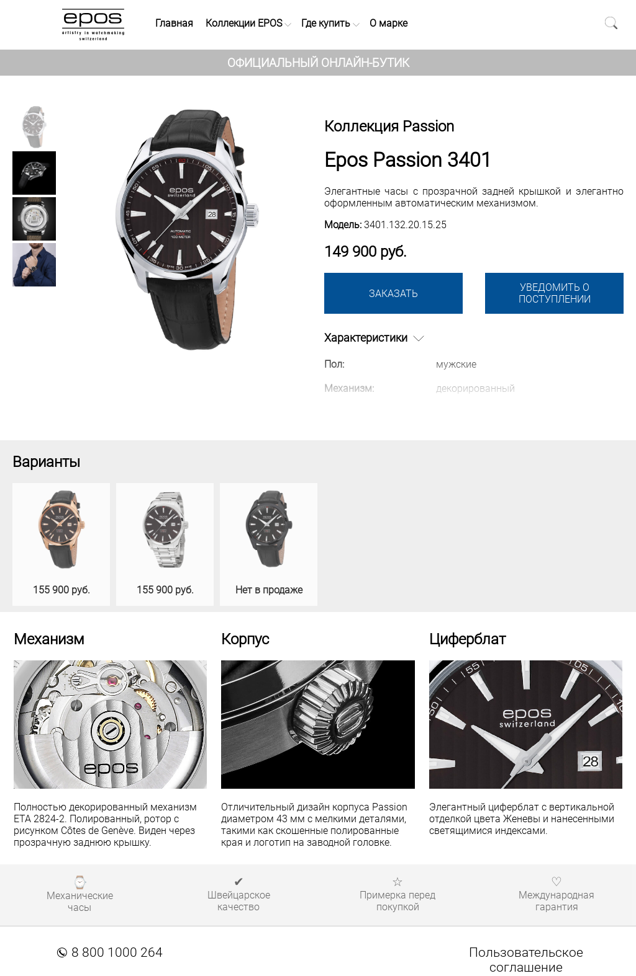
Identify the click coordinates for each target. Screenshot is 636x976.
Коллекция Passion (389, 126)
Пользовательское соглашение (526, 960)
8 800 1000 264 (110, 952)
